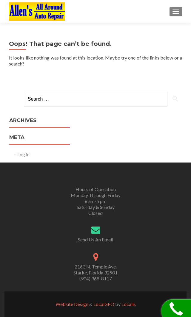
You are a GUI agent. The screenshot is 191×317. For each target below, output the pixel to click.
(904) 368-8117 (95, 278)
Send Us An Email (95, 239)
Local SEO (103, 304)
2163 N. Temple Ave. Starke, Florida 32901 (95, 269)
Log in (23, 154)
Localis (128, 304)
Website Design (72, 304)
